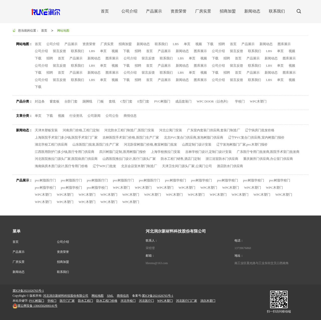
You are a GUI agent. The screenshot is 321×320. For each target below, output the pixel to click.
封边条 (40, 101)
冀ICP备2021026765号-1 (28, 290)
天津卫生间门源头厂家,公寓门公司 (187, 166)
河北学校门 (128, 300)
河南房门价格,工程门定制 (81, 130)
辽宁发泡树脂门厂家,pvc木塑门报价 (242, 144)
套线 (112, 101)
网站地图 (63, 30)
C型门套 (126, 101)
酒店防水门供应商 (230, 166)
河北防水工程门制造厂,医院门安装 (129, 130)
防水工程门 (85, 300)
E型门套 (143, 101)
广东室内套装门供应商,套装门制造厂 (213, 130)
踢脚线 (87, 101)
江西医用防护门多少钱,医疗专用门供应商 (64, 152)
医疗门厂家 (67, 300)
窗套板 (54, 101)
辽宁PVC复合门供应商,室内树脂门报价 (256, 137)
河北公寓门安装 (170, 130)
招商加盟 (125, 44)
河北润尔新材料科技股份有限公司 (65, 295)
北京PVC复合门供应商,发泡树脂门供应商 (193, 137)
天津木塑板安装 (46, 130)
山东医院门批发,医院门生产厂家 (95, 144)
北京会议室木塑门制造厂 (139, 166)
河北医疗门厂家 (186, 300)
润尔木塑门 (207, 300)
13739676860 (242, 248)
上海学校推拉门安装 (165, 152)
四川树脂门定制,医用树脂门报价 (122, 152)
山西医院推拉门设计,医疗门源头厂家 (129, 159)
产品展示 (70, 44)
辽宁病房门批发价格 (259, 130)
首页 (44, 30)
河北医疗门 (146, 300)
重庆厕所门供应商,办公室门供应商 (268, 159)
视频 (198, 44)
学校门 (240, 101)
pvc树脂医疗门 (45, 180)
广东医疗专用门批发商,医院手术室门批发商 (268, 152)
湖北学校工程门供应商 (51, 144)
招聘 (221, 44)
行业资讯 (76, 116)
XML (110, 295)
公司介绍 (52, 44)
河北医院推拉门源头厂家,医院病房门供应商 (66, 159)
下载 (210, 44)
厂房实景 (107, 44)
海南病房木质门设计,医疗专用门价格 (61, 166)
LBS (176, 44)
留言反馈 (59, 51)
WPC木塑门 (258, 101)
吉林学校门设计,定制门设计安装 (208, 152)
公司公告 (112, 116)
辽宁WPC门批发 (104, 166)
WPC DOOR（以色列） (213, 101)
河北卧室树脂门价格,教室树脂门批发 (150, 144)
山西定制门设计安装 (196, 144)
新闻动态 (143, 44)
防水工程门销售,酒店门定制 (181, 159)
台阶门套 (70, 101)
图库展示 (284, 44)
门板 (100, 101)
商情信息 (130, 116)
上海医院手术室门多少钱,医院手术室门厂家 (66, 137)
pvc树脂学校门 (175, 180)
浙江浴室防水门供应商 (222, 159)
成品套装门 (183, 101)
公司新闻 (94, 116)
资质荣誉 (89, 44)
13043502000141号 (35, 305)
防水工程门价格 (106, 300)
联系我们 (161, 44)
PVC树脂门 (162, 101)
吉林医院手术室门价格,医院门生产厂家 (131, 137)
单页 (187, 44)
